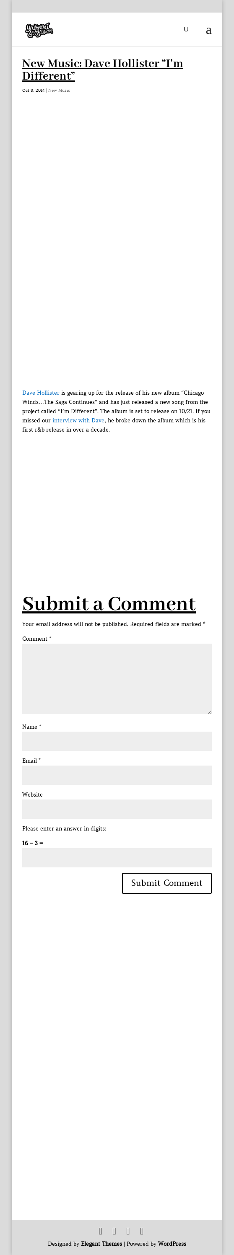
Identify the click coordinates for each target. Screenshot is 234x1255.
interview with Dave (78, 420)
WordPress (172, 1243)
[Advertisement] (128, 493)
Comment (36, 638)
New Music (59, 90)
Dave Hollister (41, 392)
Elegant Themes (101, 1243)
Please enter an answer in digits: (64, 828)
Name (31, 726)
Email (31, 760)
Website (32, 794)
